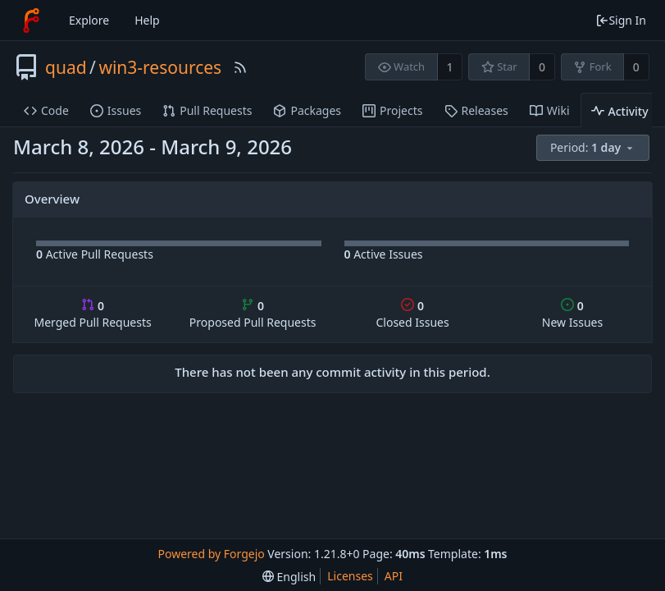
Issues (115, 110)
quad (66, 67)
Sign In (620, 20)
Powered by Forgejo (211, 553)
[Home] (31, 20)
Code (46, 110)
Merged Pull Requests (92, 314)
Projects (392, 110)
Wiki (550, 110)
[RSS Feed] (240, 67)
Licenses (350, 576)
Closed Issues (412, 314)
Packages (307, 110)
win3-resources (159, 67)
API (394, 576)
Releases (476, 110)
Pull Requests (207, 110)
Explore (89, 20)
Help (147, 20)
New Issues (572, 314)
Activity (620, 111)
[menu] (594, 148)
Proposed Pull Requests (253, 314)
